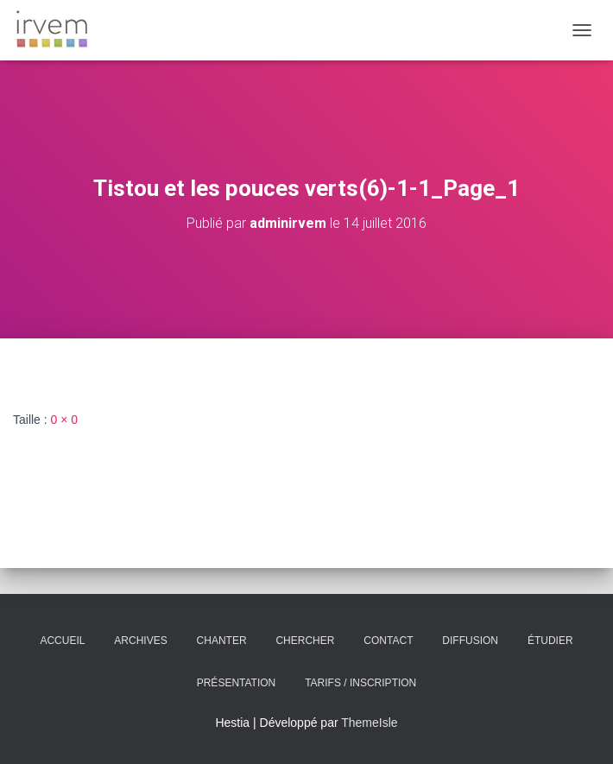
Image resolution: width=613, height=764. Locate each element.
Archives (140, 641)
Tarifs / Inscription (360, 683)
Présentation (236, 683)
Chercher (304, 641)
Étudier (550, 641)
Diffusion (470, 641)
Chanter (222, 641)
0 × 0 (65, 419)
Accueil (62, 641)
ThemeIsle (369, 722)
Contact (388, 641)
